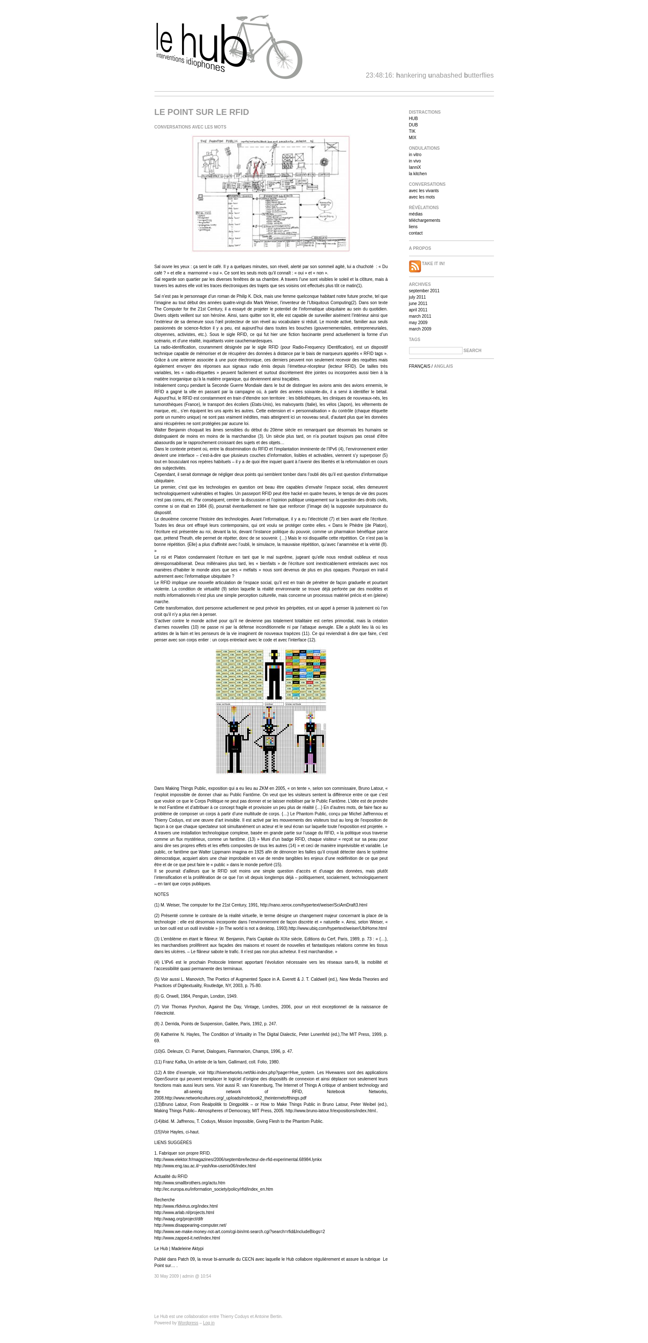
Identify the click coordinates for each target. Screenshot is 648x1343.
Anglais (443, 366)
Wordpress (188, 1323)
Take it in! (427, 263)
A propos (420, 248)
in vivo (415, 161)
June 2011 (418, 303)
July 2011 (417, 297)
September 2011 (424, 290)
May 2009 (418, 322)
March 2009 (420, 329)
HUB (413, 118)
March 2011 (420, 316)
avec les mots (422, 197)
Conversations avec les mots (190, 127)
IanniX (415, 167)
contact (416, 233)
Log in (208, 1323)
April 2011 (418, 310)
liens (413, 226)
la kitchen (418, 173)
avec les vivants (424, 190)
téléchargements (424, 220)
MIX (413, 137)
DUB (413, 125)
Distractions (425, 112)
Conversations (427, 184)
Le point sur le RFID (201, 112)
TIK (412, 131)
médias (416, 214)
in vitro (415, 154)
